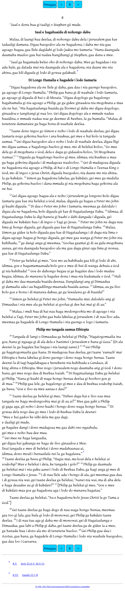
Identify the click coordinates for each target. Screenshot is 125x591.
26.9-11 (39, 563)
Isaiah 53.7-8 (30, 575)
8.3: (15, 563)
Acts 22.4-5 (27, 563)
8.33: (15, 575)
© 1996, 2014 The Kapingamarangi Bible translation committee (62, 586)
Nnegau (50, 4)
